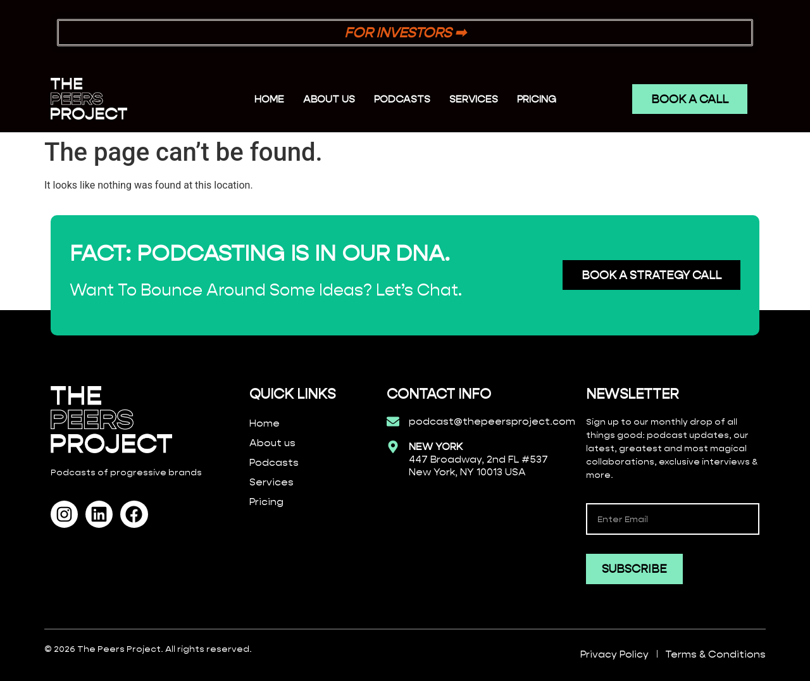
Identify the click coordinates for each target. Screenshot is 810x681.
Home (269, 99)
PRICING (536, 99)
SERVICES (473, 99)
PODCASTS (402, 99)
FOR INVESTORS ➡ (405, 32)
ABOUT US (329, 99)
